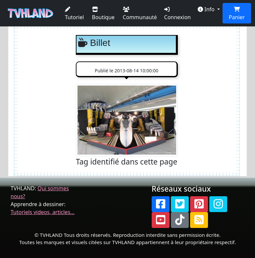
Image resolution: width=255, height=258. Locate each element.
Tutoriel (74, 14)
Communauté (140, 14)
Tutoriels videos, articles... (43, 212)
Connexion (177, 14)
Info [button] (207, 9)
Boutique (103, 14)
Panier (237, 14)
